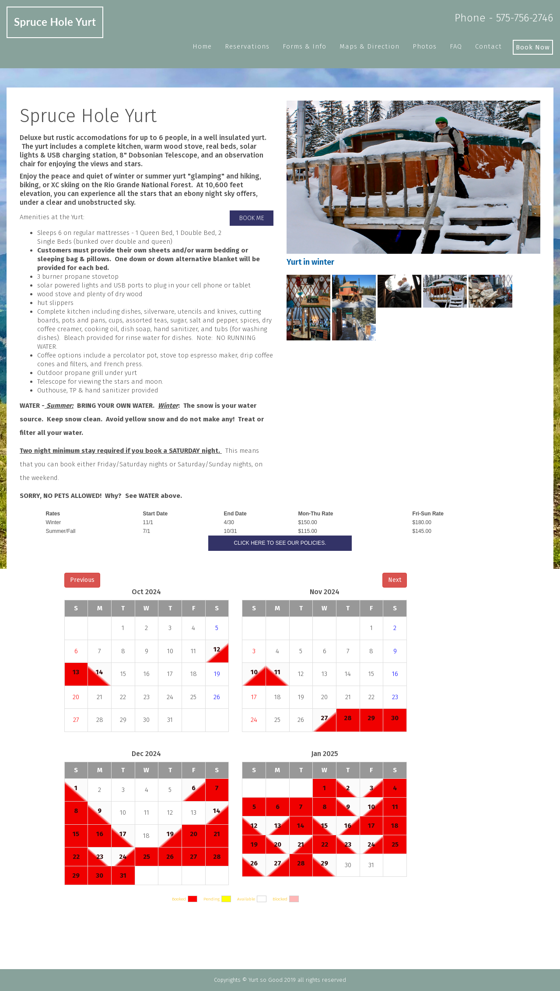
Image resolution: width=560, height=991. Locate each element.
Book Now (533, 47)
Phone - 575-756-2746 (504, 18)
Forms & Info (304, 46)
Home (202, 46)
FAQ (456, 46)
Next (394, 580)
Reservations (247, 46)
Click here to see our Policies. (280, 543)
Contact (488, 46)
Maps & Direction (369, 46)
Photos (425, 46)
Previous (82, 580)
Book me (251, 218)
